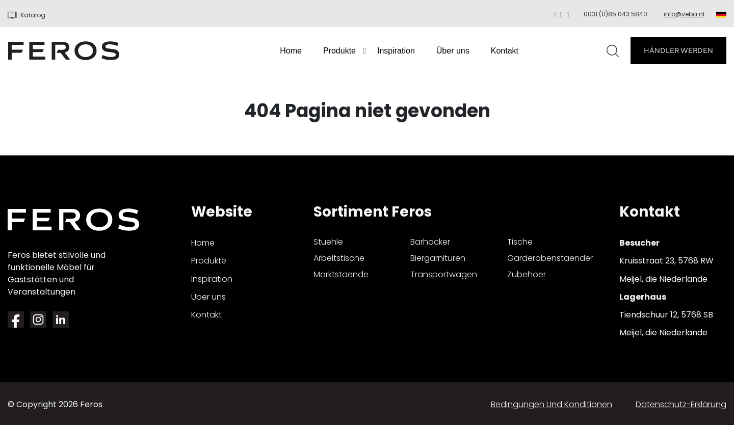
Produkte (339, 50)
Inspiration (396, 50)
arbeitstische (338, 258)
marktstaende (341, 274)
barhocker (430, 242)
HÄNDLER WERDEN (678, 50)
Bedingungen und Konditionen (551, 404)
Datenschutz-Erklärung (681, 404)
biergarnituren (437, 258)
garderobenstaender (550, 258)
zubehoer (526, 274)
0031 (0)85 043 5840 (615, 14)
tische (520, 242)
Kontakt (504, 50)
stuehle (328, 242)
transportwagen (443, 274)
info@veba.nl (684, 14)
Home (291, 50)
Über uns (452, 50)
